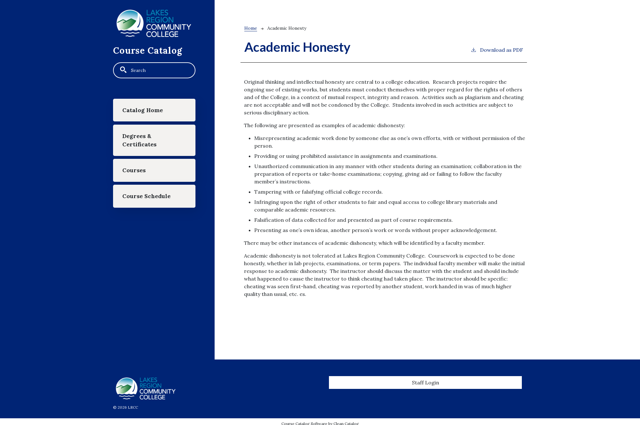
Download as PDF (496, 49)
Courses (134, 170)
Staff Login (425, 382)
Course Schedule (146, 196)
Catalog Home (142, 110)
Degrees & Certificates (139, 140)
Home (250, 28)
